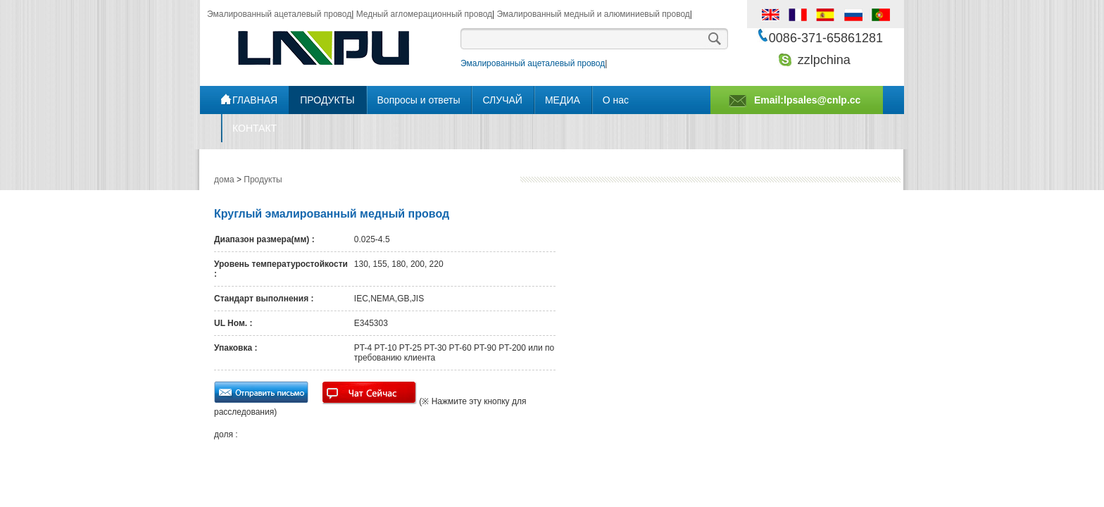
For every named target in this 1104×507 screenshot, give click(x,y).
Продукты (263, 179)
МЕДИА (562, 100)
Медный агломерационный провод (424, 14)
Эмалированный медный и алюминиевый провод (593, 14)
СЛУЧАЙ (502, 100)
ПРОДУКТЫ (327, 100)
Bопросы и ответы (418, 100)
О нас (616, 100)
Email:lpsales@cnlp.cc (807, 100)
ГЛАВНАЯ (254, 100)
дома (224, 179)
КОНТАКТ (254, 128)
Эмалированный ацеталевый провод (279, 14)
